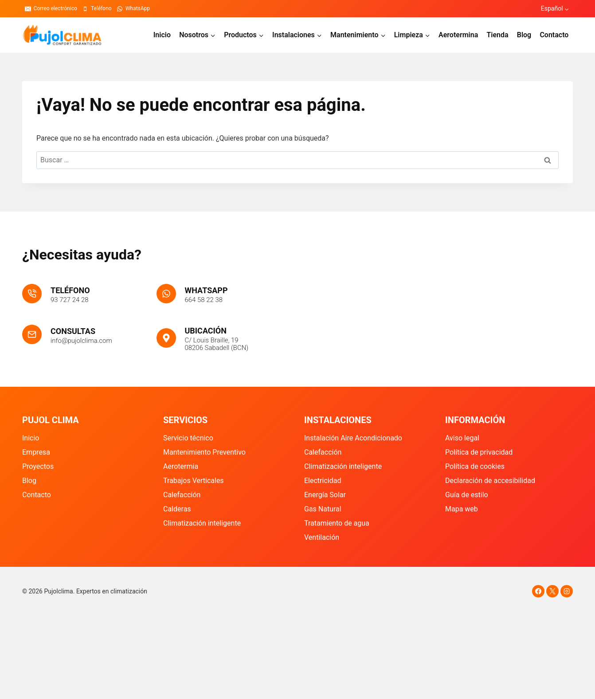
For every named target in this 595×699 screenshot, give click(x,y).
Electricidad (322, 480)
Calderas (177, 509)
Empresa (36, 452)
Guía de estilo (466, 495)
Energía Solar (325, 495)
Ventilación (321, 537)
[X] (552, 591)
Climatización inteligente (202, 523)
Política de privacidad (479, 452)
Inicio (162, 35)
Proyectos (38, 466)
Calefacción (181, 495)
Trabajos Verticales (193, 480)
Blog (524, 35)
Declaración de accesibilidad (490, 480)
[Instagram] (566, 591)
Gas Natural (322, 509)
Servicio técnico (188, 438)
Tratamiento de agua (336, 523)
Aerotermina (458, 35)
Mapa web (461, 509)
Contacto (554, 35)
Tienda (497, 35)
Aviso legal (462, 438)
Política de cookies (475, 466)
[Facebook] (538, 591)
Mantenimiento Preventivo (204, 452)
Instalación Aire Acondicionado (353, 438)
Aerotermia (180, 466)
